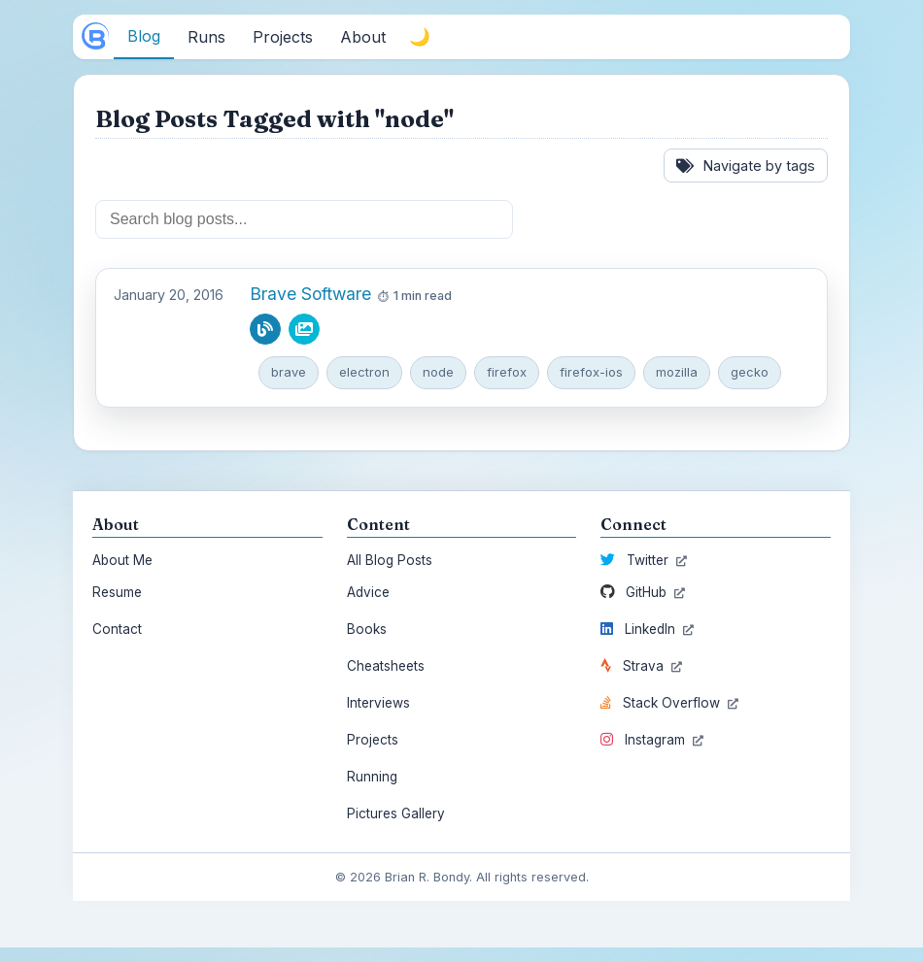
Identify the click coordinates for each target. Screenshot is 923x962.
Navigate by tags (745, 165)
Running (372, 776)
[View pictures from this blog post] (304, 329)
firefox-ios (591, 372)
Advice (368, 592)
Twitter (643, 560)
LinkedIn (647, 629)
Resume (117, 592)
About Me (122, 560)
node (438, 372)
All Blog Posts (389, 560)
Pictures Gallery (396, 813)
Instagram (651, 739)
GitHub (642, 592)
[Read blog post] (265, 329)
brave (288, 372)
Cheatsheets (386, 666)
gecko (750, 372)
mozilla (677, 372)
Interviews (378, 703)
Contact (117, 629)
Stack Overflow (669, 703)
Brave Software (310, 293)
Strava (641, 666)
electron (364, 372)
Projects (372, 739)
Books (367, 629)
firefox (507, 372)
